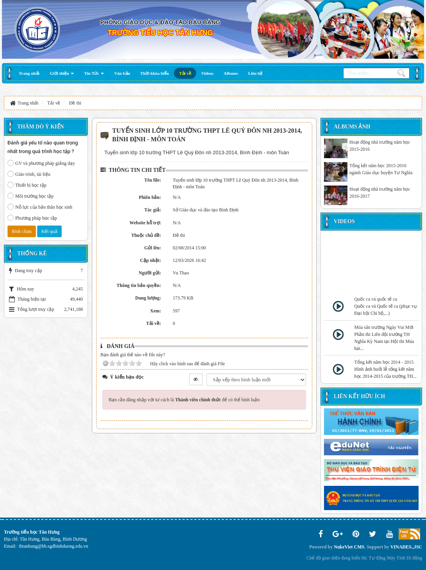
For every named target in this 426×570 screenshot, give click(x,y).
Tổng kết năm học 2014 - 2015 (384, 362)
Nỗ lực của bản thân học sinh (39, 207)
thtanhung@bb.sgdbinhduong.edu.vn (53, 546)
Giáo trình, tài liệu (28, 174)
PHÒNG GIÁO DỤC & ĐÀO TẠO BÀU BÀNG (160, 22)
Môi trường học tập (30, 196)
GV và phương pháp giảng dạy (41, 163)
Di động (414, 558)
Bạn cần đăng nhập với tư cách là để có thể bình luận (184, 399)
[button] (62, 73)
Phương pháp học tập (32, 218)
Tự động (377, 558)
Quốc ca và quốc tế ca (375, 299)
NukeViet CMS (349, 547)
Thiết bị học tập (27, 185)
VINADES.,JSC (406, 547)
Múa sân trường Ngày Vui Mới (383, 327)
